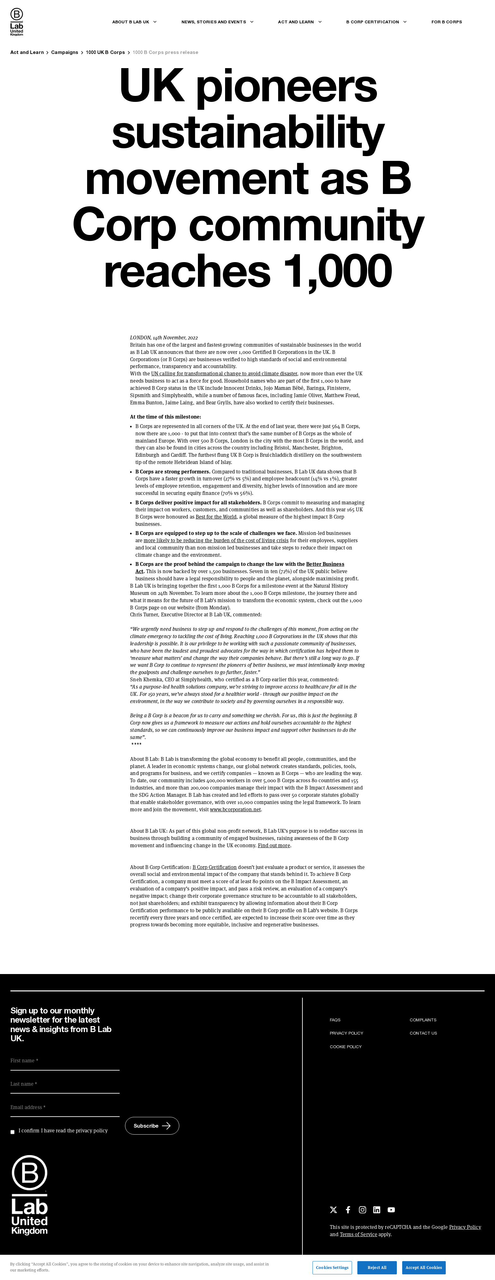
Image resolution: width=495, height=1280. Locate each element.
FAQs (335, 1019)
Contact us (423, 1033)
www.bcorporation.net (235, 809)
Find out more (274, 845)
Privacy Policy (346, 1033)
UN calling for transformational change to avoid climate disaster (224, 373)
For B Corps (447, 21)
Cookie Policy (346, 1046)
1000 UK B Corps (105, 52)
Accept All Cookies (424, 1269)
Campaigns (64, 52)
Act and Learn (27, 52)
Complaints (423, 1019)
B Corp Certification (215, 867)
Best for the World (216, 517)
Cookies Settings (332, 1269)
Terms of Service (358, 1234)
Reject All (377, 1269)
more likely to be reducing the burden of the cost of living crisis (216, 540)
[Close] (485, 1269)
